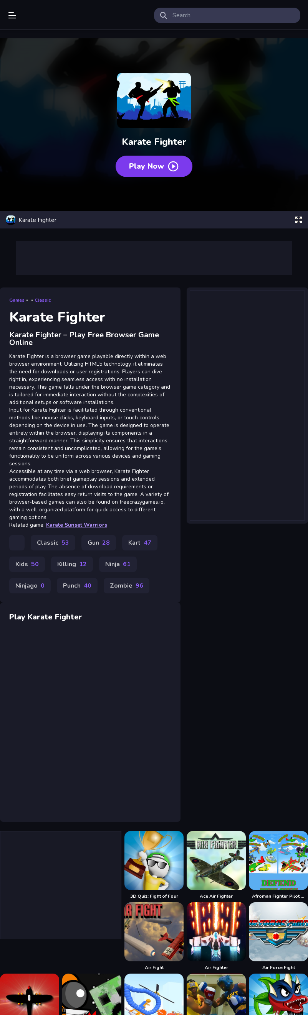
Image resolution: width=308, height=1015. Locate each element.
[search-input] (233, 15)
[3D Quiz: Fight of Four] (154, 865)
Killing (72, 564)
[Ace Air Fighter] (216, 865)
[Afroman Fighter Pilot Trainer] (278, 865)
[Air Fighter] (216, 936)
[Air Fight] (154, 936)
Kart (139, 542)
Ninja (118, 564)
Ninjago (30, 585)
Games (17, 300)
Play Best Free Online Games (43, 15)
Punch (77, 585)
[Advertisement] (247, 401)
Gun (99, 542)
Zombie (126, 585)
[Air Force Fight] (278, 936)
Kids (27, 564)
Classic (43, 300)
